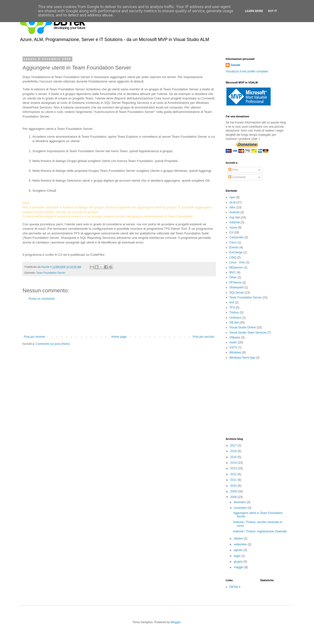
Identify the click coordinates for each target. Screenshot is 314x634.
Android (234, 212)
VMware (234, 337)
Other (233, 277)
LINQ (232, 257)
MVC (232, 272)
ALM (232, 202)
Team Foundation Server (50, 272)
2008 (234, 497)
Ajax (232, 197)
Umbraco (235, 317)
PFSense (235, 282)
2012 (234, 474)
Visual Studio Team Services (248, 332)
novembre (241, 508)
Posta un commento (42, 298)
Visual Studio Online (242, 327)
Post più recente (34, 336)
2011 (234, 480)
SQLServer (236, 292)
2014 (234, 462)
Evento (233, 247)
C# (231, 232)
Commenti (237, 177)
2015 (234, 457)
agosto (238, 550)
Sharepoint (236, 287)
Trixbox (234, 312)
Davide (235, 65)
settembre (241, 544)
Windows (235, 352)
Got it (272, 11)
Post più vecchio (203, 336)
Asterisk (234, 222)
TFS (232, 307)
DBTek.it (234, 587)
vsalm (233, 342)
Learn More (254, 11)
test (231, 302)
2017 (234, 445)
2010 (234, 485)
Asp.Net (234, 217)
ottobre (239, 538)
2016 (234, 451)
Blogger (176, 622)
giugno (238, 561)
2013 (234, 468)
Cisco (233, 242)
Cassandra (236, 237)
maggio (239, 567)
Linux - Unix (237, 262)
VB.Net (234, 322)
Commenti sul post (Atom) (53, 344)
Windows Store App (242, 357)
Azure (233, 227)
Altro (232, 207)
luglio (237, 556)
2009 (234, 491)
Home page (119, 336)
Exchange (235, 252)
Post (233, 170)
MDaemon (236, 267)
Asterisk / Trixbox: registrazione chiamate (260, 531)
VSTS (233, 347)
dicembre (240, 502)
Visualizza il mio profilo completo (247, 71)
